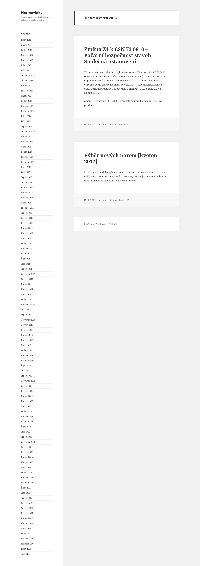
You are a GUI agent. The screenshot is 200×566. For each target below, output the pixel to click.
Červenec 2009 (28, 380)
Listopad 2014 (28, 111)
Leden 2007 (26, 533)
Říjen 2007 (26, 487)
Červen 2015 (27, 80)
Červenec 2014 (28, 131)
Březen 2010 (27, 340)
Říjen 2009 (26, 365)
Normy (104, 124)
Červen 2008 (27, 447)
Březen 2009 (27, 401)
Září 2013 (25, 172)
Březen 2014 (27, 141)
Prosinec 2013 (28, 156)
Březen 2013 (27, 197)
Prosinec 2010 (28, 304)
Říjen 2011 (26, 258)
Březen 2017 (27, 55)
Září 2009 (25, 370)
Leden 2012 (26, 243)
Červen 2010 (27, 324)
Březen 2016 (27, 60)
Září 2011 (25, 263)
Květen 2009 (27, 391)
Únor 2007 (26, 528)
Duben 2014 (27, 136)
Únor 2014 (26, 146)
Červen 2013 (27, 182)
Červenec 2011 (28, 274)
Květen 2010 (27, 330)
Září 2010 (25, 309)
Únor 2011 (26, 294)
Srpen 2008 (26, 436)
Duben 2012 (27, 228)
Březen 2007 (27, 523)
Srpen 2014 (26, 126)
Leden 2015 (26, 101)
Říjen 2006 (26, 548)
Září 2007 (25, 492)
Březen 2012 (27, 233)
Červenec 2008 (28, 442)
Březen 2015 (27, 90)
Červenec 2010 (28, 319)
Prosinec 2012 (28, 207)
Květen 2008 (27, 452)
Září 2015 (25, 70)
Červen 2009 (27, 386)
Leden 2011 (26, 299)
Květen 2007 (27, 513)
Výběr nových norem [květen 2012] (120, 158)
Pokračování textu (127, 180)
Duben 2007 (27, 518)
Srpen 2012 (26, 212)
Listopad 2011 (28, 253)
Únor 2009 (26, 406)
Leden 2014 (26, 151)
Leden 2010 (26, 350)
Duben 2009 (27, 396)
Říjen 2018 (26, 39)
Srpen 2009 (26, 375)
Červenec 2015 (28, 75)
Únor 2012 (26, 238)
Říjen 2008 (26, 426)
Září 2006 (25, 554)
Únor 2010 (26, 345)
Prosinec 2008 (28, 416)
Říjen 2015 (26, 65)
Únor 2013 (26, 202)
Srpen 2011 (26, 268)
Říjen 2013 (26, 167)
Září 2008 (25, 431)
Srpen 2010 (26, 314)
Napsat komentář (120, 124)
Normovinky (31, 12)
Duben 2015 (27, 85)
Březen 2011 (27, 289)
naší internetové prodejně (99, 180)
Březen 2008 (27, 462)
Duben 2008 (27, 457)
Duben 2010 (27, 335)
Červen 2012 (27, 218)
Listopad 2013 (28, 162)
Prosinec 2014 (28, 106)
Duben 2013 (27, 192)
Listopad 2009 (28, 360)
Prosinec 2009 (28, 355)
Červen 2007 (27, 508)
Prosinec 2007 (28, 477)
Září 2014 (25, 121)
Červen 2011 (27, 279)
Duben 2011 (27, 284)
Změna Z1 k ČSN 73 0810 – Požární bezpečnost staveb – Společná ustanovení (119, 55)
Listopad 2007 (28, 482)
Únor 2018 (26, 45)
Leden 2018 (26, 50)
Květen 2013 (27, 187)
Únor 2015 (26, 95)
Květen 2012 (27, 223)
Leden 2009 (26, 411)
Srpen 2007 (26, 498)
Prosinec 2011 (28, 248)
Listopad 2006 (28, 543)
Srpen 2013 (26, 177)
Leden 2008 (26, 472)
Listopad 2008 (28, 421)
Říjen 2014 (26, 116)
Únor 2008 (26, 467)
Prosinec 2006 (28, 538)
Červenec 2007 (28, 503)
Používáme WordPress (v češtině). (100, 224)
